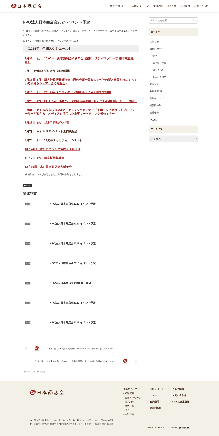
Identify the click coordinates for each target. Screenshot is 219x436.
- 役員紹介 (128, 401)
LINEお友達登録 (180, 401)
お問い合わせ (201, 6)
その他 (27, 185)
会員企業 (171, 6)
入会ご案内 (178, 389)
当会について (117, 6)
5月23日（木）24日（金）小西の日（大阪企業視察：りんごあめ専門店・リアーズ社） (81, 101)
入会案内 (185, 6)
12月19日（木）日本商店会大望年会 (48, 166)
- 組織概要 (128, 393)
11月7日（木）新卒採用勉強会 (44, 158)
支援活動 (158, 6)
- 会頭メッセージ (132, 397)
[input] (173, 20)
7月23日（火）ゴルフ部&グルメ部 (47, 122)
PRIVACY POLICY (156, 427)
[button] (194, 20)
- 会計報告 (128, 414)
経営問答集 (155, 408)
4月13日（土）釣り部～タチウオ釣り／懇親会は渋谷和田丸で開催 (68, 92)
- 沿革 (126, 410)
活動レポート (139, 6)
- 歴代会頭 (128, 406)
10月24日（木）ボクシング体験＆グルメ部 (53, 149)
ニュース (154, 395)
